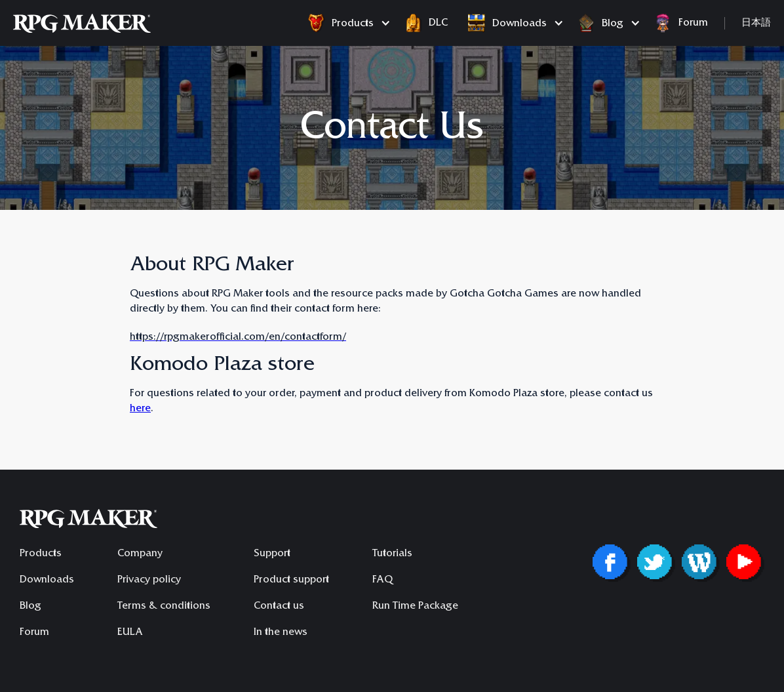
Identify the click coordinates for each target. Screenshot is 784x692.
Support (272, 554)
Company (140, 554)
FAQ (382, 580)
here (140, 409)
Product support (291, 580)
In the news (280, 633)
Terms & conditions (163, 606)
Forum (34, 633)
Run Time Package (415, 606)
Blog (30, 606)
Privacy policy (149, 580)
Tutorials (392, 554)
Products (41, 554)
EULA (130, 633)
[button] (345, 23)
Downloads (47, 580)
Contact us (279, 606)
